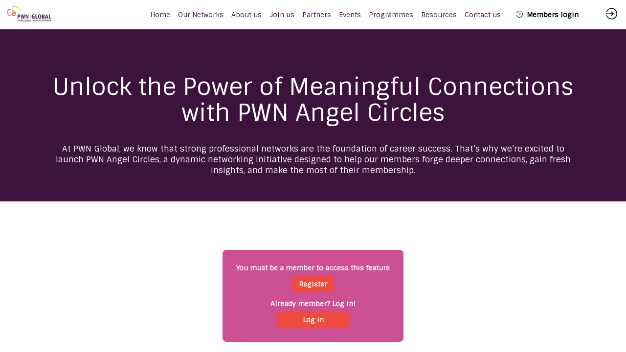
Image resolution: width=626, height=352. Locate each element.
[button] (547, 14)
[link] (201, 14)
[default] (160, 14)
